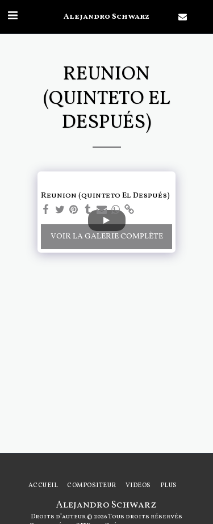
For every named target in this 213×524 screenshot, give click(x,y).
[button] (12, 16)
